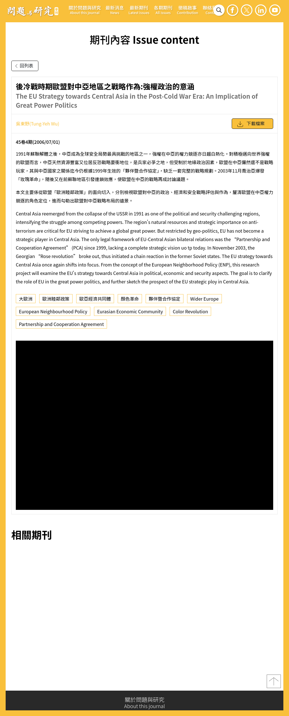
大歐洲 (25, 298)
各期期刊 (163, 9)
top (274, 683)
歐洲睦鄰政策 (55, 298)
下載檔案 (250, 124)
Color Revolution (190, 311)
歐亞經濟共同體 (95, 298)
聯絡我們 (212, 9)
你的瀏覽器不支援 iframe (144, 425)
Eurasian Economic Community (130, 311)
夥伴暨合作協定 (164, 298)
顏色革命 (130, 298)
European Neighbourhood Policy (53, 311)
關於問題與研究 (85, 9)
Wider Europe (204, 298)
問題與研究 (33, 11)
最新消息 (115, 9)
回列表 (23, 66)
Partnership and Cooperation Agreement (61, 324)
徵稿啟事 (187, 9)
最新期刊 (138, 9)
